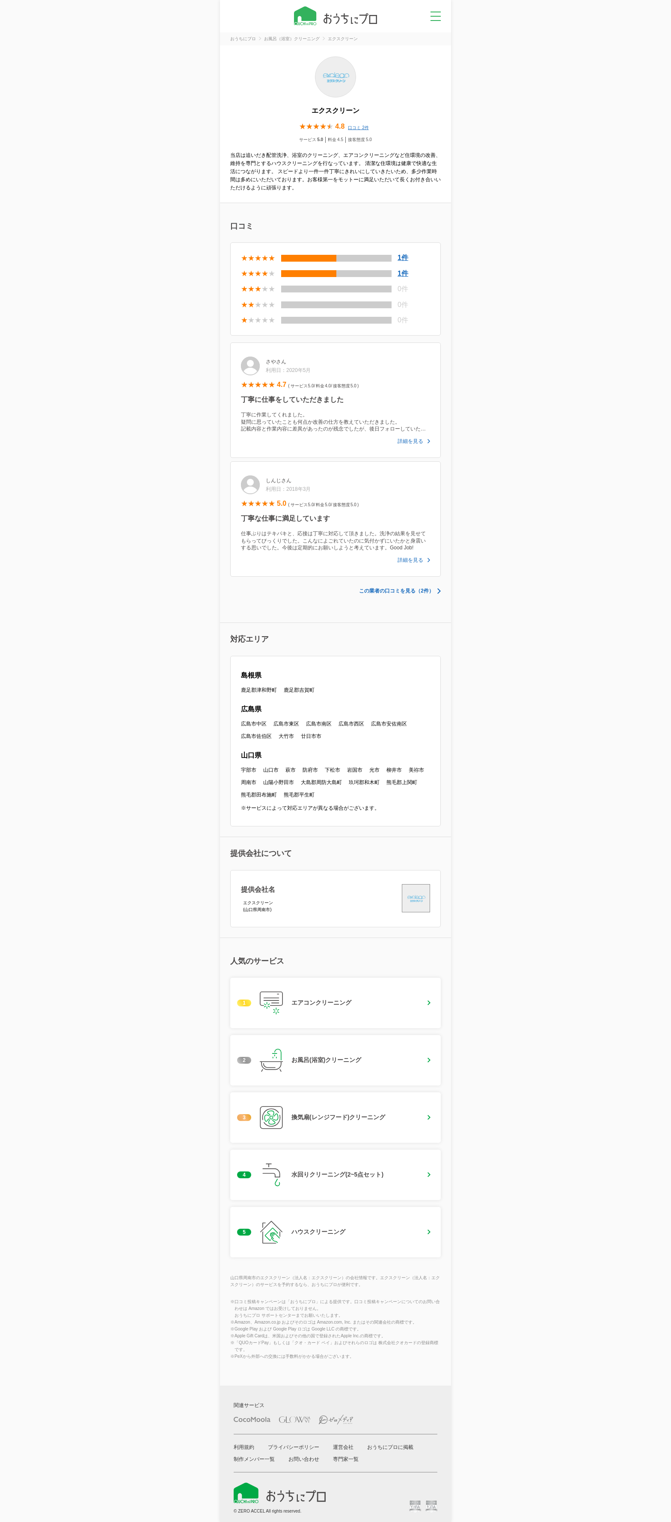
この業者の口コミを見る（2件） (396, 591)
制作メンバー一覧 (254, 1459)
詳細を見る (410, 441)
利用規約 (244, 1447)
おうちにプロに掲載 (390, 1447)
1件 (403, 257)
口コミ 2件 (358, 128)
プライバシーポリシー (293, 1447)
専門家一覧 (346, 1459)
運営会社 (343, 1447)
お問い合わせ (303, 1459)
